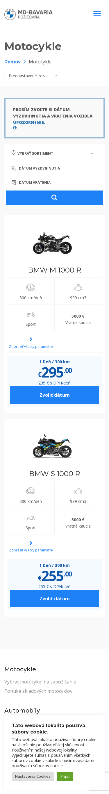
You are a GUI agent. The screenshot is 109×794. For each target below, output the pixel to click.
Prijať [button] (65, 776)
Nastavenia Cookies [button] (33, 776)
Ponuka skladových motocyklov (38, 691)
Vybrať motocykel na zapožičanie (40, 682)
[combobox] (33, 75)
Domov (12, 61)
